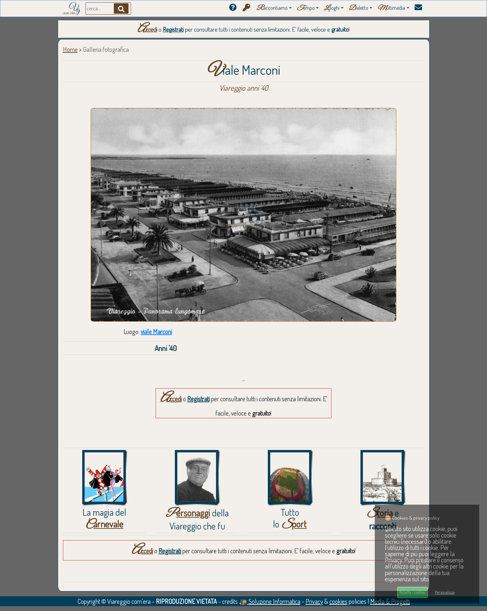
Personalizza (445, 592)
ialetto (358, 8)
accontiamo (272, 8)
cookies (338, 601)
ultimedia (391, 8)
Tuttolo (290, 518)
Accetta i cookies (412, 592)
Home (70, 49)
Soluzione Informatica (269, 601)
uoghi (332, 8)
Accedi (147, 29)
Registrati (173, 29)
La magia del (104, 518)
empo (306, 8)
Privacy (314, 601)
